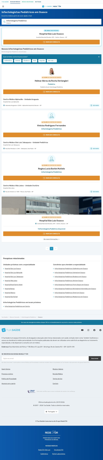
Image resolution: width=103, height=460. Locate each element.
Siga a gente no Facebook (94, 330)
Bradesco (27, 61)
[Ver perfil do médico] (51, 71)
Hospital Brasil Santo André (13, 285)
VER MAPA (94, 105)
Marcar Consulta (14, 317)
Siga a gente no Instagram (88, 330)
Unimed (17, 61)
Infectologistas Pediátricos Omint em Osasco (69, 293)
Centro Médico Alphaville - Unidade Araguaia (21, 99)
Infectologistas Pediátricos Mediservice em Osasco (71, 297)
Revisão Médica (58, 374)
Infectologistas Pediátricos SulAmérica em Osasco (71, 269)
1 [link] (51, 249)
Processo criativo (7, 374)
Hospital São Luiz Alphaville (11, 102)
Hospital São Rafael (11, 297)
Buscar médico (15, 2)
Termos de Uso (57, 379)
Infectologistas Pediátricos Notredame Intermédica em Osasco (75, 289)
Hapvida (42, 61)
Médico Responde (27, 2)
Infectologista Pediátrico (29, 317)
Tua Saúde (5, 2)
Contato (55, 384)
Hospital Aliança (10, 293)
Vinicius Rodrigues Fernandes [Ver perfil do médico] (51, 125)
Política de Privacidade (9, 379)
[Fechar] (99, 57)
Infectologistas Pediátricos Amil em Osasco (69, 281)
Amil (34, 61)
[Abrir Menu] (3, 6)
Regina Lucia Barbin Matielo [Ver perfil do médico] (51, 168)
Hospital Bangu (10, 289)
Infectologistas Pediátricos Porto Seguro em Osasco (72, 285)
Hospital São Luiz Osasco (51, 34)
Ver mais (52, 61)
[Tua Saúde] (11, 330)
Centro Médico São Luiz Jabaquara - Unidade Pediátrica (25, 142)
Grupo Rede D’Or (61, 421)
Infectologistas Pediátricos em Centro (17, 306)
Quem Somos (6, 369)
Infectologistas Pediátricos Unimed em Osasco (70, 273)
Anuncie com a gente (8, 384)
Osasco (40, 317)
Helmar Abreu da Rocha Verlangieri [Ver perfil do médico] (51, 81)
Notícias (38, 2)
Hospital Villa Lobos (8, 188)
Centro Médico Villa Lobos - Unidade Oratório (21, 186)
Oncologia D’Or (58, 450)
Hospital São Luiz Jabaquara (11, 145)
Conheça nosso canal (82, 330)
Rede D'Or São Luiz (44, 450)
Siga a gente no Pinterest (100, 330)
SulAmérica (8, 61)
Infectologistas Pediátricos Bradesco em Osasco (70, 277)
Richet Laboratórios (58, 454)
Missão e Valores (58, 369)
